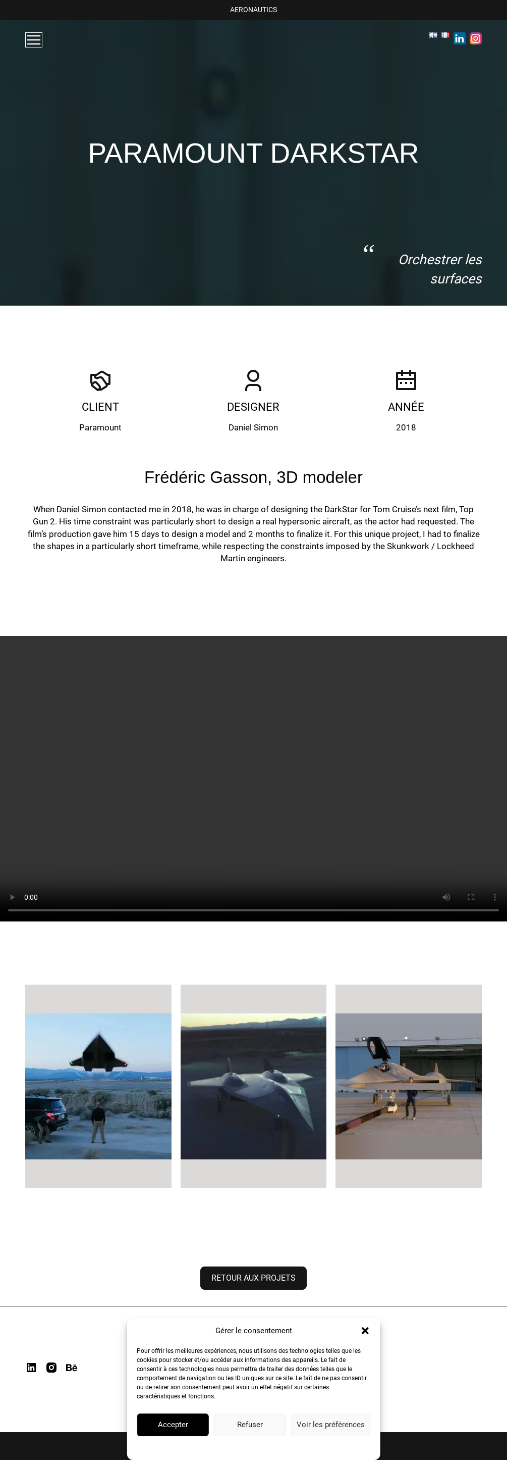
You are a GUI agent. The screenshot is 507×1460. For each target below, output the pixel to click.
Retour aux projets (253, 1278)
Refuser (250, 1424)
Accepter (173, 1424)
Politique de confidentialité (225, 1447)
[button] (365, 1331)
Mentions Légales (290, 1447)
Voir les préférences (331, 1424)
